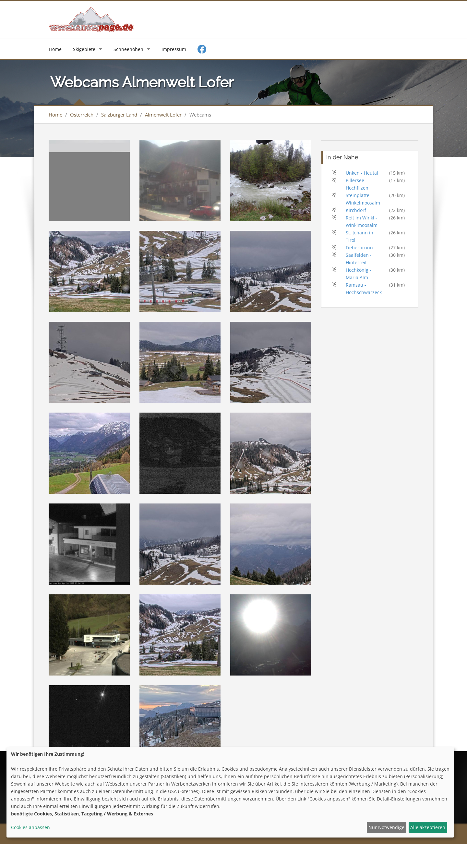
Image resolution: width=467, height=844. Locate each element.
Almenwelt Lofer (163, 114)
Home (55, 49)
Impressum (174, 49)
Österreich (81, 114)
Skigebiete (84, 49)
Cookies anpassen (30, 827)
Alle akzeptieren (427, 827)
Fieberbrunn (359, 247)
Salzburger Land (119, 114)
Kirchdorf (356, 210)
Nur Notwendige (386, 827)
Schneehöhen (128, 49)
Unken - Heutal (362, 173)
